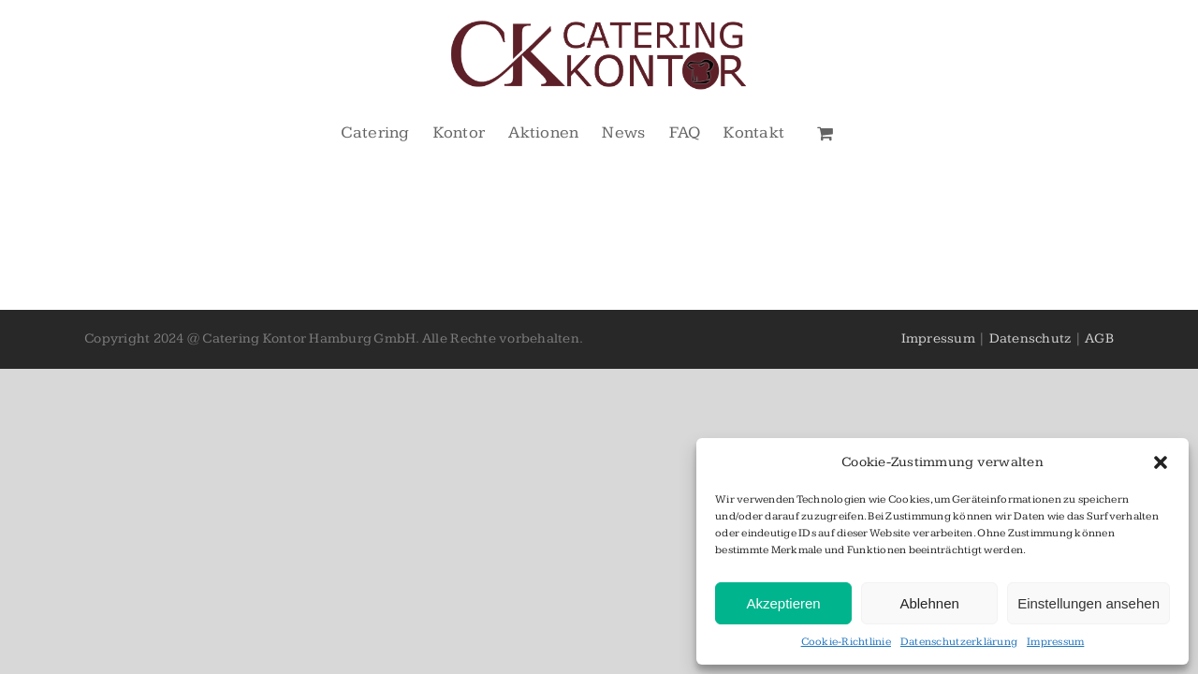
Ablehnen (928, 603)
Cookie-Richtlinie (846, 642)
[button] (1160, 462)
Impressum (1055, 642)
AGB (1099, 338)
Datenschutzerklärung (958, 642)
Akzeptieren (783, 603)
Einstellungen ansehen (1088, 603)
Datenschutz (1030, 338)
